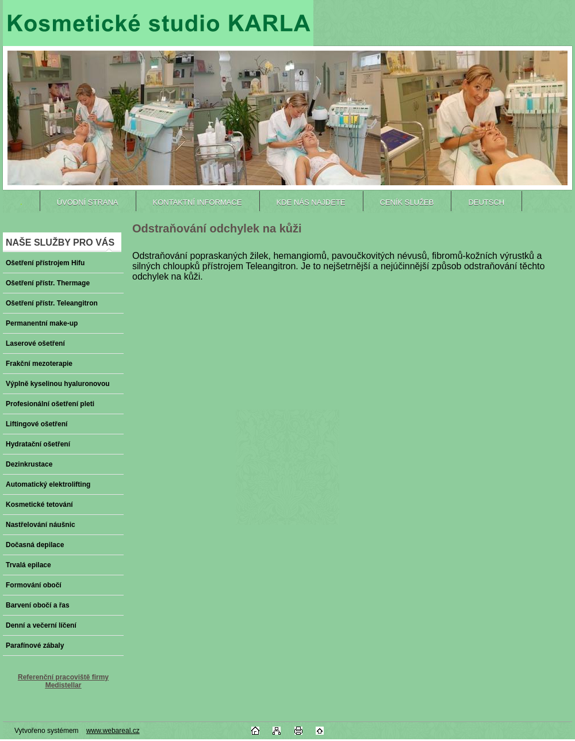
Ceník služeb (407, 202)
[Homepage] (21, 202)
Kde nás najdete (311, 202)
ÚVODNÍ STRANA (87, 202)
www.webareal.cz (113, 731)
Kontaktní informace (197, 202)
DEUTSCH (486, 202)
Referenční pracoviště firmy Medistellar (63, 681)
